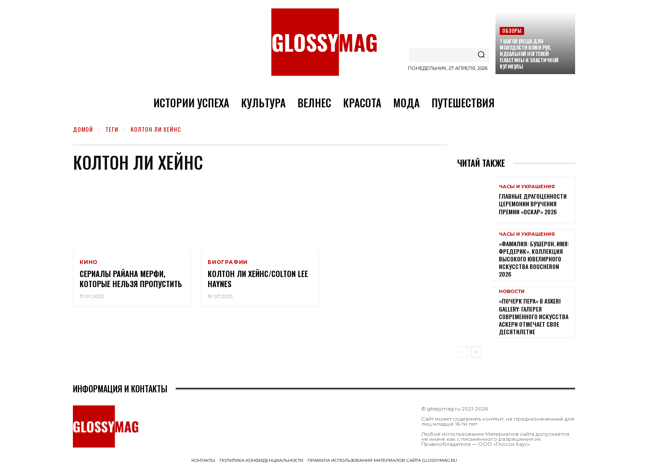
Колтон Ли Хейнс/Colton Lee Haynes (258, 278)
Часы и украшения (527, 186)
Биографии (228, 262)
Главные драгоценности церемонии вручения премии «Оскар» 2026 (533, 204)
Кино (89, 262)
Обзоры (511, 30)
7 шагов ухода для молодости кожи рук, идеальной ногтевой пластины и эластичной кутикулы (529, 53)
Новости (512, 291)
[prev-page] (462, 351)
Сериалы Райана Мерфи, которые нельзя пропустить (131, 278)
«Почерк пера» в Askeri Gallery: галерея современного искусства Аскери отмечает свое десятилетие (533, 316)
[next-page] (476, 351)
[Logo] (324, 42)
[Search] (481, 55)
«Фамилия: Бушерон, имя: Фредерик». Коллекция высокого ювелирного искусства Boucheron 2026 (534, 259)
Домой (83, 129)
